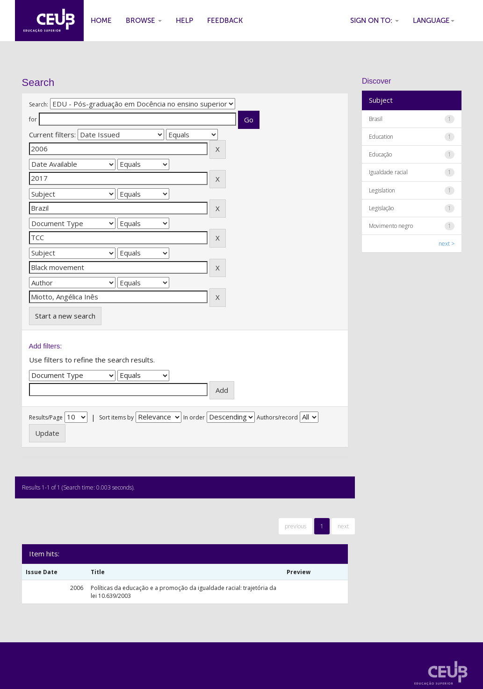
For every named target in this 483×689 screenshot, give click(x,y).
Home (101, 20)
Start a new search (65, 315)
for (33, 119)
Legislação (381, 208)
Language (433, 20)
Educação (380, 154)
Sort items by (116, 417)
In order (194, 417)
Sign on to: (374, 20)
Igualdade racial (388, 172)
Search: (38, 104)
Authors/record (277, 417)
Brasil (375, 119)
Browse (144, 20)
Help (184, 20)
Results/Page (46, 417)
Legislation (382, 190)
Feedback (225, 20)
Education (381, 137)
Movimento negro (391, 226)
